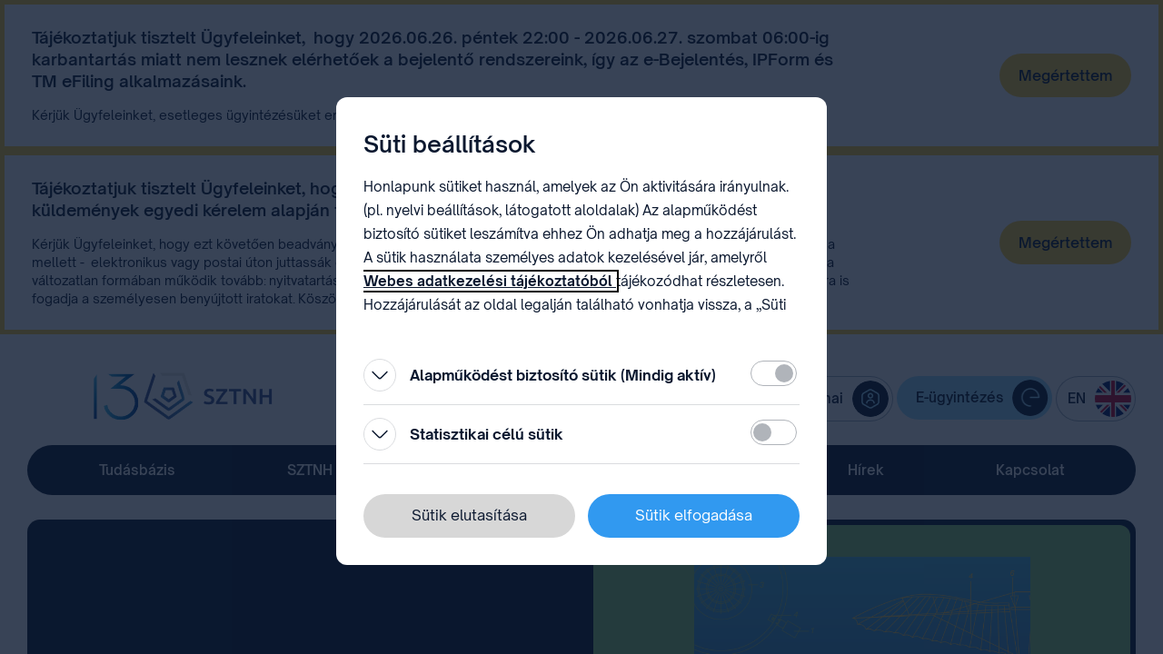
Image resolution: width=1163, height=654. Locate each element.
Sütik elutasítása (469, 515)
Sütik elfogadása (693, 515)
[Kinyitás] (379, 375)
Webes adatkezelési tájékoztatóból (489, 281)
